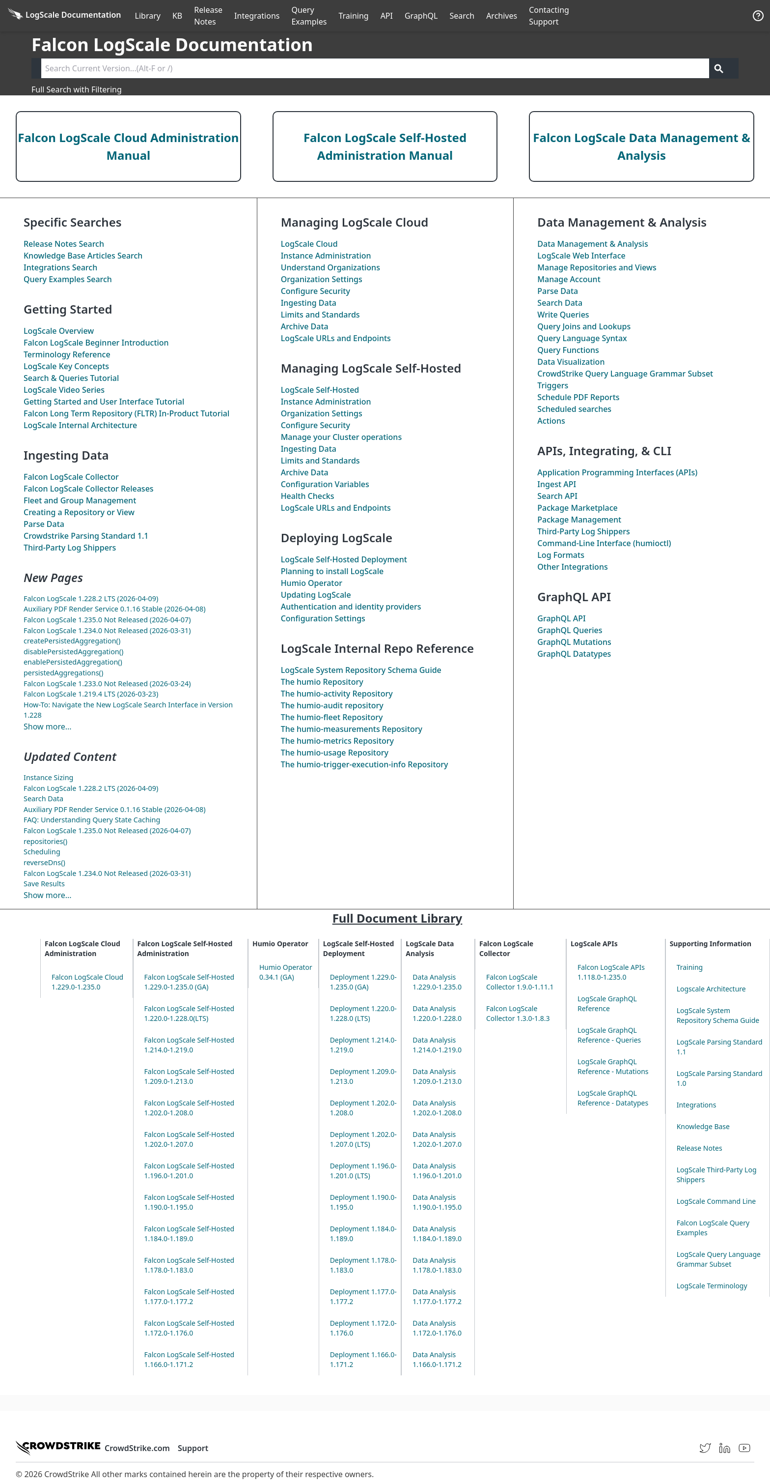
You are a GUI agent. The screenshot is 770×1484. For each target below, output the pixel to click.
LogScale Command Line (716, 1201)
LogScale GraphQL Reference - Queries (609, 1035)
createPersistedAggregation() (72, 640)
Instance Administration (326, 255)
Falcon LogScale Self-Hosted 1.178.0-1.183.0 (189, 1265)
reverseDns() (44, 862)
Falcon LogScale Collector (71, 476)
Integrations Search (60, 267)
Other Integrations (572, 566)
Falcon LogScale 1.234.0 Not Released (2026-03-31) (107, 630)
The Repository (322, 681)
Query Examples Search (68, 279)
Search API (557, 496)
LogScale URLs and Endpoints (336, 338)
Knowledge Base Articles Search (83, 255)
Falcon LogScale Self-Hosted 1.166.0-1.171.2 (189, 1359)
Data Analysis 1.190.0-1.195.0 (437, 1202)
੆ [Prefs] (740, 16)
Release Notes (208, 15)
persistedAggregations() (63, 672)
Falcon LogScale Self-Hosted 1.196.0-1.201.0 (189, 1170)
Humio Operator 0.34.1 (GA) (285, 972)
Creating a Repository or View (79, 512)
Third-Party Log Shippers (70, 547)
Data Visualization (571, 361)
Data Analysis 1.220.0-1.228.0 (437, 1013)
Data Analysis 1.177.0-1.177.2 (437, 1296)
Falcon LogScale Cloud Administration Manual (128, 146)
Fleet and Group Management (80, 500)
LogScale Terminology (712, 1285)
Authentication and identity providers (351, 606)
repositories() (45, 841)
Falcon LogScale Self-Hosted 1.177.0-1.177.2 (189, 1296)
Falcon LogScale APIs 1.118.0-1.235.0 (611, 972)
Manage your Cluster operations (341, 437)
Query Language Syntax (582, 338)
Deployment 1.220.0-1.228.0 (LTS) (363, 1013)
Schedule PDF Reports (578, 397)
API (387, 15)
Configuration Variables (325, 484)
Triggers (552, 385)
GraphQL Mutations (574, 642)
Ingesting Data (308, 302)
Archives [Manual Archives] (501, 15)
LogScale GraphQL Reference (607, 1003)
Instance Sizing (48, 777)
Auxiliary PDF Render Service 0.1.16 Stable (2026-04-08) (114, 608)
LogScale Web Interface (581, 255)
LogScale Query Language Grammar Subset (719, 1259)
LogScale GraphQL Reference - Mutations (613, 1066)
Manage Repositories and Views (596, 267)
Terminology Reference (67, 354)
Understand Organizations (330, 267)
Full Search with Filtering (76, 89)
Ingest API (556, 484)
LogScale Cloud (309, 243)
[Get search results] (719, 68)
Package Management (579, 519)
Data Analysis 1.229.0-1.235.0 (437, 981)
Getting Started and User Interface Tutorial (104, 401)
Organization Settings (321, 279)
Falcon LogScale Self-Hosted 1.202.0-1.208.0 (189, 1107)
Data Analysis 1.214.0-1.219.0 (437, 1044)
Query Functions (568, 350)
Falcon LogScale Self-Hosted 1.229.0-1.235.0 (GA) (189, 981)
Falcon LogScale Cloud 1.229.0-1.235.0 (87, 981)
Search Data (43, 798)
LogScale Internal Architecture (80, 425)
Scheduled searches (574, 409)
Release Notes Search (64, 243)
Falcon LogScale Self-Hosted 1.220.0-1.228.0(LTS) (189, 1013)
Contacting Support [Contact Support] (549, 15)
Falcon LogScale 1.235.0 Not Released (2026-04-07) (107, 619)
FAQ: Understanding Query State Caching (92, 819)
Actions (551, 420)
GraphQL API (561, 618)
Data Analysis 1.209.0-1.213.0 (437, 1076)
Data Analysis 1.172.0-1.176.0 (437, 1328)
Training (353, 15)
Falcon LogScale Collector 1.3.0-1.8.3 (518, 1013)
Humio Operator (311, 583)
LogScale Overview (59, 330)
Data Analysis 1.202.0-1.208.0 (437, 1107)
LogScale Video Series (64, 389)
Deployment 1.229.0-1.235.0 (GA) (363, 981)
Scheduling (42, 851)
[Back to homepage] (64, 16)
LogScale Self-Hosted (320, 389)
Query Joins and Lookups (584, 326)
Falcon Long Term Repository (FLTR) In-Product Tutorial (126, 413)
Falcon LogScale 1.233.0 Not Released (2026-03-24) (107, 683)
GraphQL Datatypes (574, 653)
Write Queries (563, 314)
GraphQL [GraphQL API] (421, 15)
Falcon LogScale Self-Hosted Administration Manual (385, 146)
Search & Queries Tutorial (71, 378)
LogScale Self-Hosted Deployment (344, 559)
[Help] (758, 16)
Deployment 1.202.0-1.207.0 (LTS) (363, 1139)
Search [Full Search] (461, 15)
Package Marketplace (577, 507)
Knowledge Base (703, 1126)
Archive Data (305, 326)
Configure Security (315, 291)
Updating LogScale (316, 594)
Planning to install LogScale (332, 571)
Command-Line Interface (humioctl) (604, 543)
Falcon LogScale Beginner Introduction (96, 342)
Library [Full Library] (148, 15)
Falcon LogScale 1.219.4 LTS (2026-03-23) (91, 693)
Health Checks (307, 496)
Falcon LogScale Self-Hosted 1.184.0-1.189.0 (189, 1233)
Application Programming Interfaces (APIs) (617, 472)
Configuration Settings (323, 618)
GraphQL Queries (569, 630)
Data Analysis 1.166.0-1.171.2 (437, 1359)
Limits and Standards (320, 314)
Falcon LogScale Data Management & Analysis (641, 146)
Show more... (48, 726)
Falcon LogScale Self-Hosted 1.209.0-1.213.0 (189, 1076)
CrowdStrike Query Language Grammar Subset (625, 373)
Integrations (256, 15)
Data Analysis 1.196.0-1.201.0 (437, 1170)
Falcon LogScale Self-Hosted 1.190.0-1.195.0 (189, 1202)
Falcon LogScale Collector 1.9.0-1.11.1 (520, 981)
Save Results (44, 883)
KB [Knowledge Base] (177, 15)
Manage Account (568, 279)
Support (193, 1448)
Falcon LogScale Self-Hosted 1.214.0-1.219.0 (189, 1044)
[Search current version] (375, 68)
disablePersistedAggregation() (73, 651)
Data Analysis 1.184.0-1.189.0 (437, 1233)
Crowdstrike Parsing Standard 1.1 (86, 535)
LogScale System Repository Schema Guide (361, 670)
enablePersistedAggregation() (73, 662)
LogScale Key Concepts (66, 366)
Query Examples (309, 15)
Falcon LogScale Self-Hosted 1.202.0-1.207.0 (189, 1139)
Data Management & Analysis (592, 243)
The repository (332, 705)
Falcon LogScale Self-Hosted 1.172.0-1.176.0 (189, 1328)
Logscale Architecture (711, 988)
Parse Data (44, 524)
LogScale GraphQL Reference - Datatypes (613, 1097)
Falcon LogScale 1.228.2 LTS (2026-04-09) (91, 598)
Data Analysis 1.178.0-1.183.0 (437, 1265)
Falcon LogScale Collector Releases (89, 488)
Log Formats (560, 555)
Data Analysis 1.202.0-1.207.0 (437, 1139)
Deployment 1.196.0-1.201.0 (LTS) (363, 1170)
